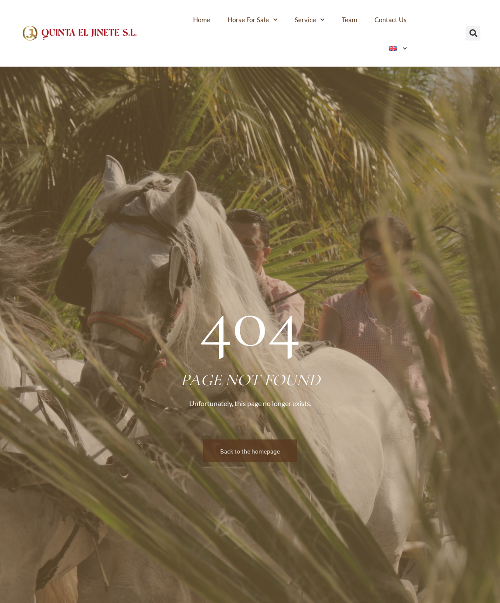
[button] (473, 33)
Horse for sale (252, 20)
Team (349, 20)
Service (309, 20)
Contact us (390, 20)
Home (201, 20)
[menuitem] (398, 48)
